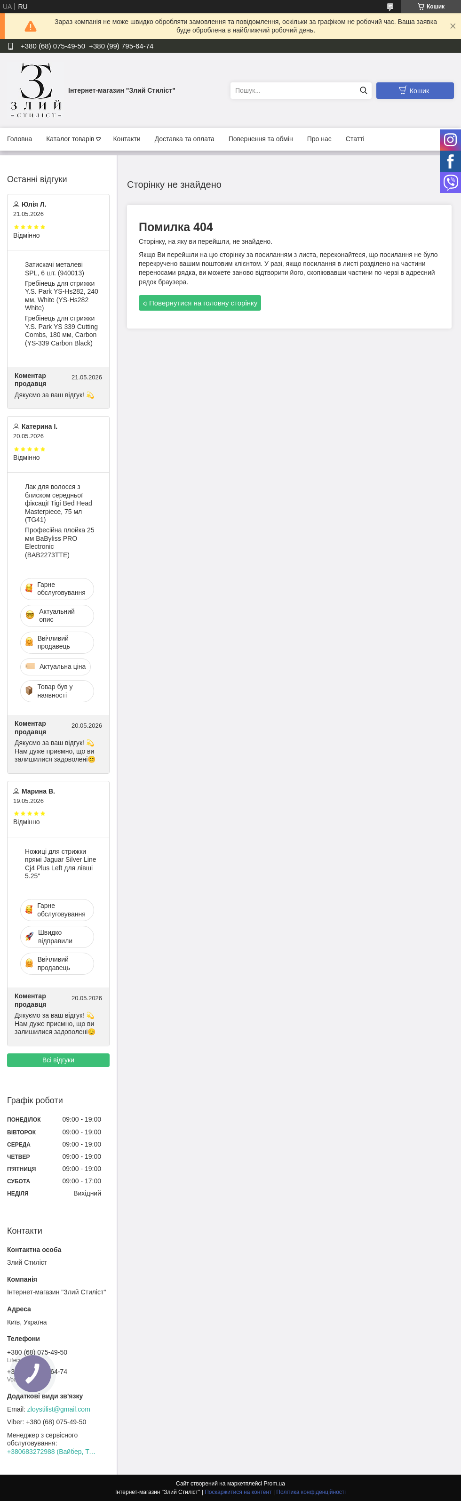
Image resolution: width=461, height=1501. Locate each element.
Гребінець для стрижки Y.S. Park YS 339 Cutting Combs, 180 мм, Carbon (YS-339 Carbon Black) (61, 330)
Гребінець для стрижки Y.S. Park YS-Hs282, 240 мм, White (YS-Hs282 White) (61, 296)
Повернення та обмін (261, 139)
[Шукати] (363, 90)
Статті (355, 139)
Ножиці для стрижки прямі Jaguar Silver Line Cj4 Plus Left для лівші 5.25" (60, 864)
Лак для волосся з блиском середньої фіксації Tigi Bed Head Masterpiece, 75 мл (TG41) (58, 503)
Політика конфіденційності (311, 1492)
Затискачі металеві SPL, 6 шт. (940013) (54, 269)
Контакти (126, 139)
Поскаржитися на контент (238, 1492)
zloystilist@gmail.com (58, 1409)
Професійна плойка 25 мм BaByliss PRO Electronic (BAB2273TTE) (59, 542)
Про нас (319, 139)
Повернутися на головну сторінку (203, 303)
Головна (19, 139)
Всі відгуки (58, 1060)
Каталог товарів (70, 139)
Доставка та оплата (185, 139)
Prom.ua (274, 1483)
